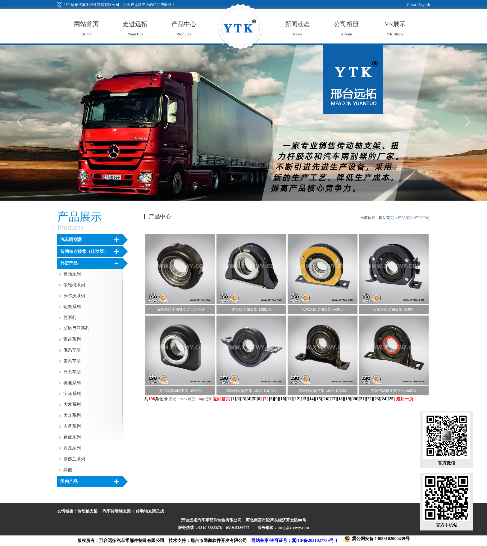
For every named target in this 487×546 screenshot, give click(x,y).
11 (290, 399)
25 (391, 399)
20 (355, 399)
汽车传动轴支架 (116, 511)
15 (318, 399)
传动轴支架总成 (150, 511)
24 (384, 399)
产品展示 (405, 218)
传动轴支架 (87, 511)
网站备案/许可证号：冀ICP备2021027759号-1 (294, 540)
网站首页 (386, 218)
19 (347, 399)
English (423, 4)
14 (311, 399)
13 (304, 399)
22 (369, 399)
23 (377, 399)
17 (333, 399)
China (411, 4)
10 (282, 399)
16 (326, 399)
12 (297, 399)
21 (362, 399)
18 (340, 399)
